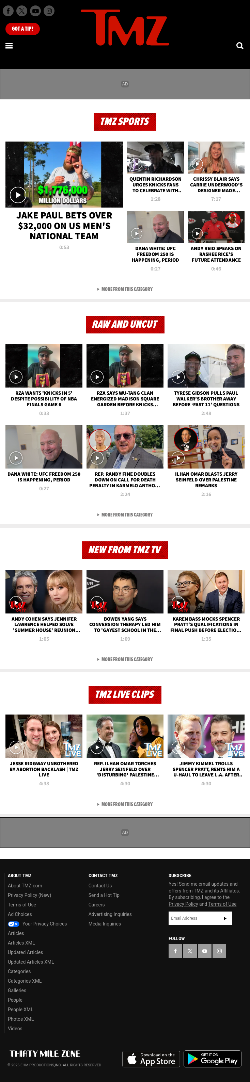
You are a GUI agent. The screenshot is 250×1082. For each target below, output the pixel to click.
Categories (19, 971)
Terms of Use (22, 904)
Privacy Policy (183, 904)
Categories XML (25, 981)
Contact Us (100, 885)
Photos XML (21, 1019)
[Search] (240, 45)
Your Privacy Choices (37, 924)
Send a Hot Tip (104, 895)
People (15, 1000)
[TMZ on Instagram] (49, 10)
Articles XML (21, 943)
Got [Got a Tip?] (22, 29)
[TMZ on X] (21, 10)
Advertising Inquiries (110, 914)
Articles (16, 933)
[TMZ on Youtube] (35, 10)
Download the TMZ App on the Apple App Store (151, 1059)
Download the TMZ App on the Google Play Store (212, 1059)
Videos (15, 1028)
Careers (97, 904)
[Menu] (9, 45)
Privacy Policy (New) (29, 895)
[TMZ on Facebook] (8, 10)
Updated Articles (25, 952)
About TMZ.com (25, 885)
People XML (20, 1009)
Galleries (17, 990)
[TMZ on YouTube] (205, 951)
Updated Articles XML (31, 962)
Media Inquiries (105, 924)
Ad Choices (20, 914)
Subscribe (225, 918)
